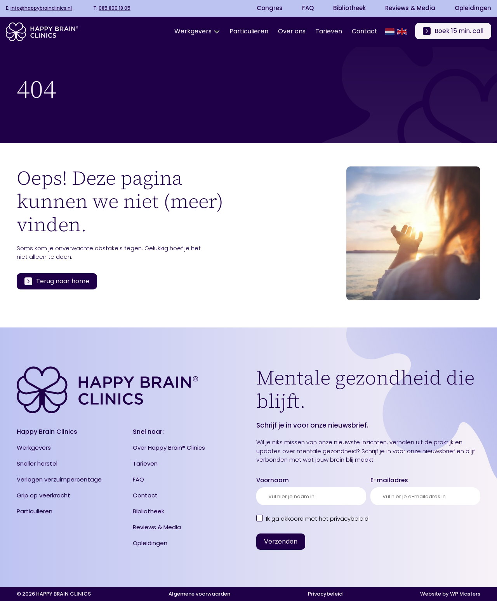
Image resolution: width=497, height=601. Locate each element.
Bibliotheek (349, 8)
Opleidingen (473, 8)
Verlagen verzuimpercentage (59, 479)
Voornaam (272, 480)
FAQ (308, 8)
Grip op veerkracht (43, 495)
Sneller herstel (37, 463)
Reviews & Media (410, 8)
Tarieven (145, 463)
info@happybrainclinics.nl (41, 8)
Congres (270, 8)
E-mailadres (389, 480)
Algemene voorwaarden (199, 594)
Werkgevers (34, 447)
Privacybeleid (325, 594)
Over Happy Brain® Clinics (169, 447)
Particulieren (34, 511)
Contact (145, 495)
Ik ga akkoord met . (318, 518)
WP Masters (465, 594)
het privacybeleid (343, 518)
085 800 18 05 (114, 8)
